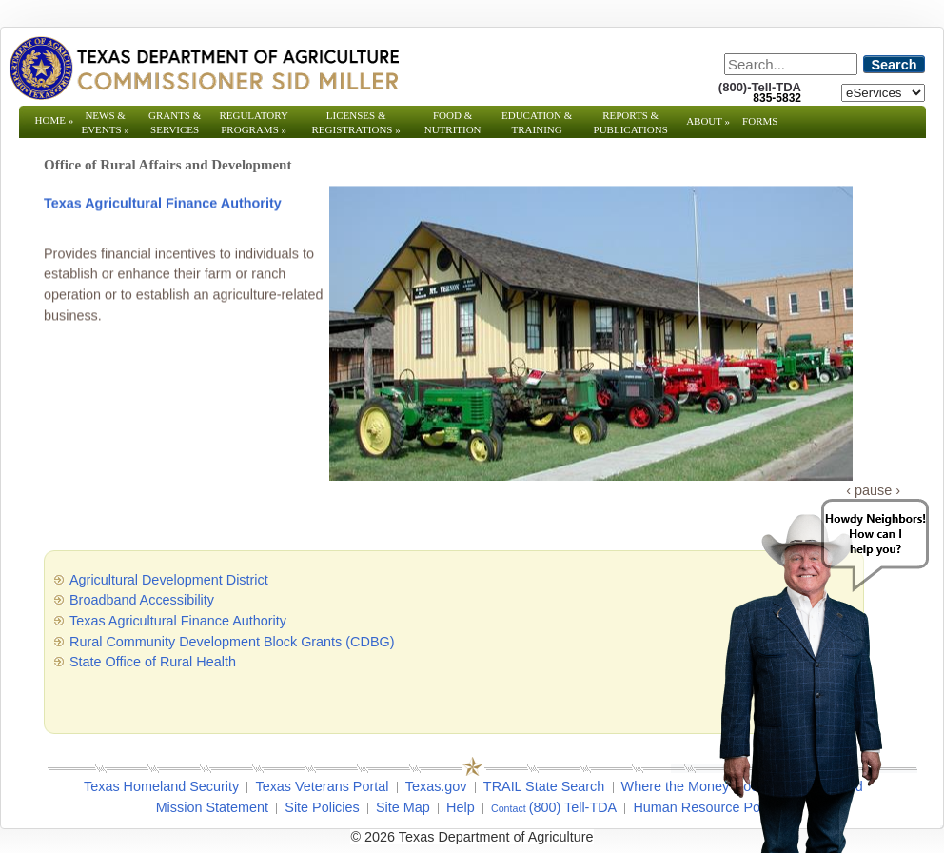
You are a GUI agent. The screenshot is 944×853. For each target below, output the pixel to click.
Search (894, 64)
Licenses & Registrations (356, 122)
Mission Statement (212, 807)
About (708, 121)
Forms (759, 121)
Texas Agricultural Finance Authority (163, 203)
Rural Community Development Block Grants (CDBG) (231, 641)
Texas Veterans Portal (321, 786)
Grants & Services (174, 129)
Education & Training (537, 122)
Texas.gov (436, 786)
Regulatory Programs (253, 122)
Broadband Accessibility (141, 599)
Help (460, 807)
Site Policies (322, 807)
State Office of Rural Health (152, 661)
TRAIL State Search (543, 786)
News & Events (104, 122)
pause (873, 490)
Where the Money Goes (693, 786)
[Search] (790, 64)
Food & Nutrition (453, 122)
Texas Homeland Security (161, 786)
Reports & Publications (631, 129)
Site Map (403, 807)
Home (54, 120)
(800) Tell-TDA (573, 807)
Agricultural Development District (168, 579)
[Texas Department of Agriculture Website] (203, 67)
